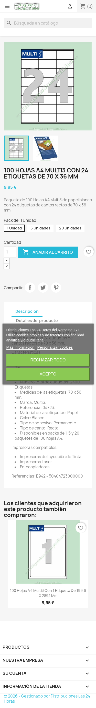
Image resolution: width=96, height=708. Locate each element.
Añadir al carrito (48, 252)
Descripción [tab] (27, 311)
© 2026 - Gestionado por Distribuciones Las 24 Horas (47, 698)
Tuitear (43, 287)
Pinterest (56, 287)
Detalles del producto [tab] (37, 320)
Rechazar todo (48, 360)
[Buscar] (48, 23)
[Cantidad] (10, 252)
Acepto (48, 374)
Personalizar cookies (55, 347)
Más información (20, 347)
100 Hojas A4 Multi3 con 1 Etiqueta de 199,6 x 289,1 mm (48, 593)
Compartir (30, 287)
